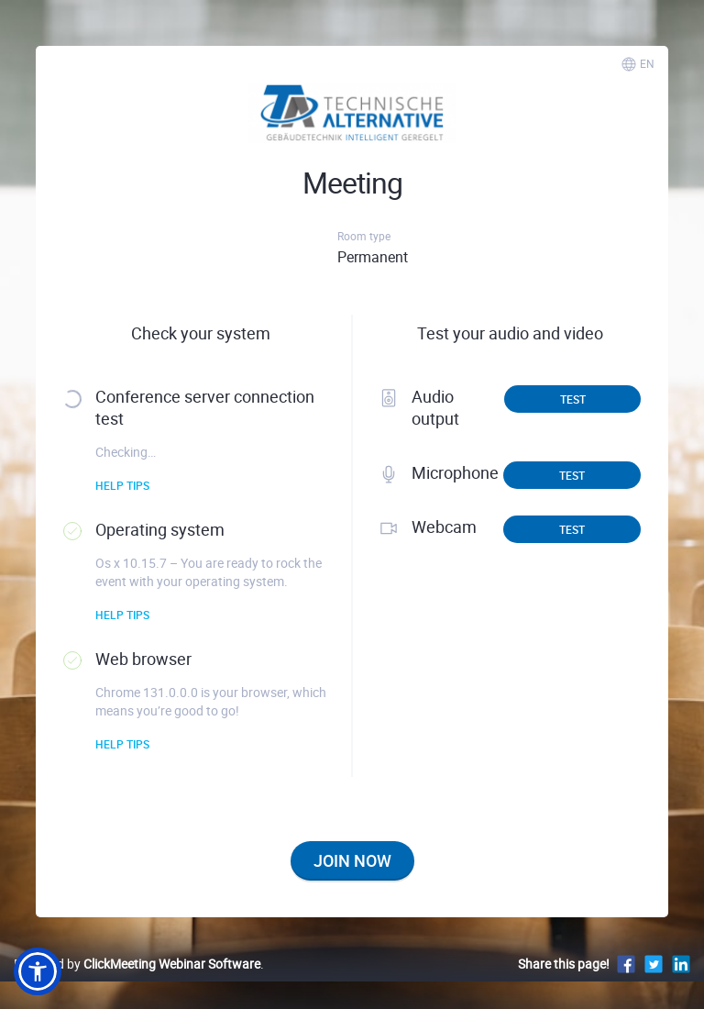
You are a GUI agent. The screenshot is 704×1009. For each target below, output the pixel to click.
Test (573, 399)
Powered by (137, 963)
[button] (37, 971)
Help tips (122, 485)
